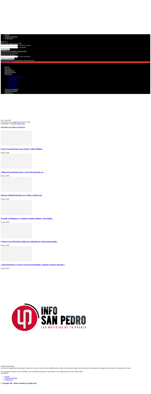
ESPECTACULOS (14, 81)
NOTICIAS (8, 74)
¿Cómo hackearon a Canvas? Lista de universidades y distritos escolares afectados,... (33, 265)
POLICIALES (12, 82)
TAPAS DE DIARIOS (11, 89)
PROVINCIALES (10, 72)
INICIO (7, 35)
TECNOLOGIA (13, 88)
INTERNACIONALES (15, 77)
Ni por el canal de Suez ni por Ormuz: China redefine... (22, 149)
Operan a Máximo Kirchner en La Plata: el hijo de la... (22, 195)
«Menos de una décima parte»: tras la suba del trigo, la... (22, 172)
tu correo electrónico (24, 56)
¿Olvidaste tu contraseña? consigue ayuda (13, 51)
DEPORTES (12, 79)
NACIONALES (13, 76)
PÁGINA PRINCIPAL (18, 124)
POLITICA (11, 86)
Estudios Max (32, 383)
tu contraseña (22, 47)
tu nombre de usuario (24, 45)
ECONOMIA (12, 84)
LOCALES (8, 69)
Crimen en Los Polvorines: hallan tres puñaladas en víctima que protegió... (29, 242)
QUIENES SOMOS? (11, 37)
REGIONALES (9, 70)
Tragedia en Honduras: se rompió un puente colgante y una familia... (27, 218)
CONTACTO (9, 38)
